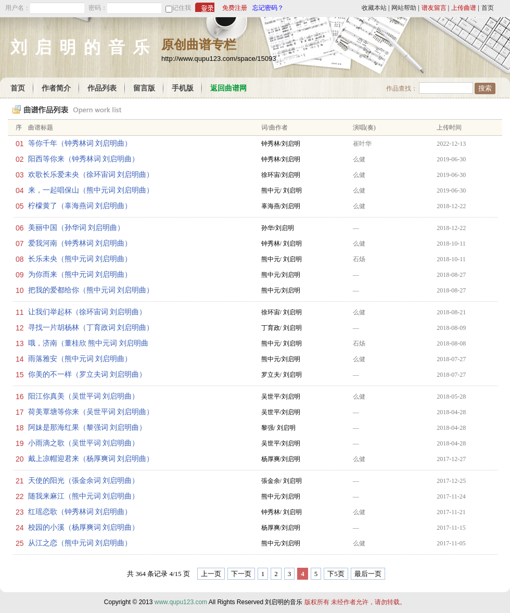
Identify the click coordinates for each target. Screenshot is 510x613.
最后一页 (367, 574)
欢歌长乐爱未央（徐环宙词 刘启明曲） (91, 174)
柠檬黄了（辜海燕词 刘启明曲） (80, 206)
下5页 (336, 574)
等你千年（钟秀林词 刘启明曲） (80, 143)
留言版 (144, 88)
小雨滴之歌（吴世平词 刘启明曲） (83, 443)
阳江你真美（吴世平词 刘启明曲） (83, 396)
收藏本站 (374, 7)
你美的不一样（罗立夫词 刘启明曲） (87, 374)
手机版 (183, 88)
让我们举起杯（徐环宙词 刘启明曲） (87, 312)
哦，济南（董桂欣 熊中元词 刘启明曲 (88, 343)
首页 (487, 7)
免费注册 (234, 7)
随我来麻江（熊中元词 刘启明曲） (83, 496)
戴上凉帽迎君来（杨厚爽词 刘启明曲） (91, 459)
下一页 (241, 574)
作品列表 (102, 88)
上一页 (211, 574)
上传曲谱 (463, 7)
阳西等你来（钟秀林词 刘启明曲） (83, 159)
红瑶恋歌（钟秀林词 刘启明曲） (80, 512)
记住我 (181, 7)
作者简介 (56, 88)
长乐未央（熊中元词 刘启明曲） (80, 259)
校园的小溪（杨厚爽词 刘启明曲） (83, 527)
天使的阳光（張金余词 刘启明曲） (83, 480)
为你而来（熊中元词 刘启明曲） (80, 274)
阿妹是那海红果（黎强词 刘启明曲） (87, 427)
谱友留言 (434, 7)
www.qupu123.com (181, 602)
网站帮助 (403, 7)
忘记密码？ (268, 7)
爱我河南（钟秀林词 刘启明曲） (80, 243)
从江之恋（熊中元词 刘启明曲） (80, 543)
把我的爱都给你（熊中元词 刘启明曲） (91, 290)
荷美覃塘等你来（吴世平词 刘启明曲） (91, 412)
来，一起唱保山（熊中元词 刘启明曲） (91, 190)
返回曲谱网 (228, 88)
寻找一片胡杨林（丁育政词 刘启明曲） (91, 327)
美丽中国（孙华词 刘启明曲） (76, 228)
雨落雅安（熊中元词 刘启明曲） (80, 359)
